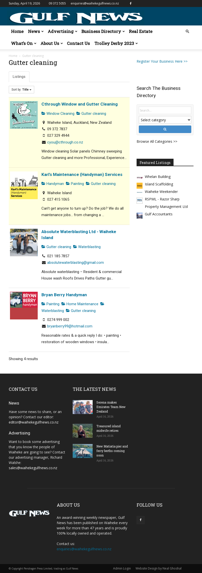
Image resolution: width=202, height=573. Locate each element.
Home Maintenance (79, 304)
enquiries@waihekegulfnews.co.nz (95, 3)
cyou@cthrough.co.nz (65, 142)
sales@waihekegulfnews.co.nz (33, 467)
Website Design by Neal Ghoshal (159, 568)
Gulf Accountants (159, 214)
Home (17, 31)
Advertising (62, 31)
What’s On (23, 43)
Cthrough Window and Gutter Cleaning (79, 104)
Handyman (52, 183)
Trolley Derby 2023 (116, 43)
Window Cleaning (57, 113)
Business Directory (103, 31)
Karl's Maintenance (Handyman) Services (81, 174)
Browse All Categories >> (157, 141)
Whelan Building (158, 176)
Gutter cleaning (91, 113)
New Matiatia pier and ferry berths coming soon (112, 450)
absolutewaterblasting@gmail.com (75, 262)
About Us (51, 43)
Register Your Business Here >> (162, 61)
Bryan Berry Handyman (64, 294)
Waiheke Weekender (161, 191)
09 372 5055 (57, 3)
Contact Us (78, 43)
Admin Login (122, 568)
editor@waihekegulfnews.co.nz (33, 422)
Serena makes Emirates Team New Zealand (111, 406)
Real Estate (140, 31)
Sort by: (21, 89)
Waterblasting (87, 247)
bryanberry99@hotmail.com (69, 326)
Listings (19, 76)
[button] (188, 31)
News (36, 31)
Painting (75, 183)
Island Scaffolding (159, 184)
